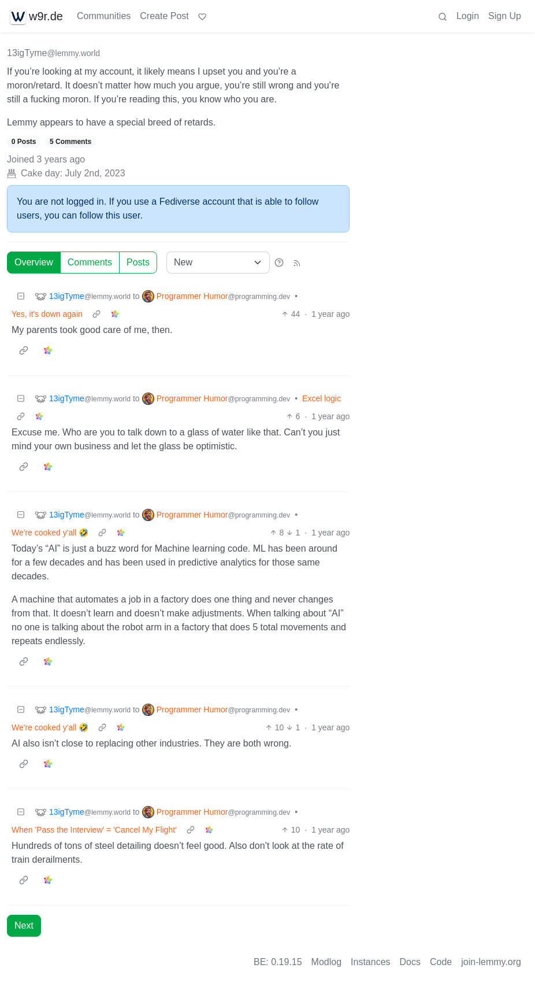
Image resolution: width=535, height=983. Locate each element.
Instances (370, 962)
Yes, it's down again (47, 314)
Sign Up (504, 16)
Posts (138, 262)
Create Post (164, 16)
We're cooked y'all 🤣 (50, 532)
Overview (33, 262)
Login (467, 16)
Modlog (326, 962)
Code (441, 962)
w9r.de (36, 16)
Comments (90, 262)
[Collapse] (21, 296)
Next (24, 925)
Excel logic (321, 398)
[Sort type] (218, 263)
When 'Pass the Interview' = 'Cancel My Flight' (94, 829)
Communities (104, 16)
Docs (410, 962)
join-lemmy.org (491, 962)
